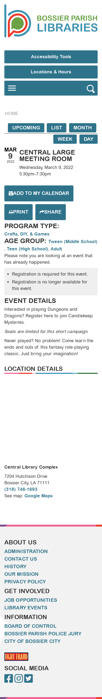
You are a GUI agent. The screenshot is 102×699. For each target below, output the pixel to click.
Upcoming (26, 128)
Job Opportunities (30, 600)
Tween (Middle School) (72, 241)
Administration (26, 551)
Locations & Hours (51, 71)
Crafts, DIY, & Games (27, 234)
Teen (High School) (27, 248)
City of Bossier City (32, 641)
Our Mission (21, 574)
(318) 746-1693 (21, 489)
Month (82, 128)
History (15, 567)
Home (11, 113)
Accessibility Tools (51, 56)
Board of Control (30, 626)
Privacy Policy (25, 582)
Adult (56, 248)
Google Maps (38, 495)
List (56, 128)
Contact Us (20, 559)
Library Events (25, 608)
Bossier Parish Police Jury (42, 634)
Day (88, 139)
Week (65, 139)
